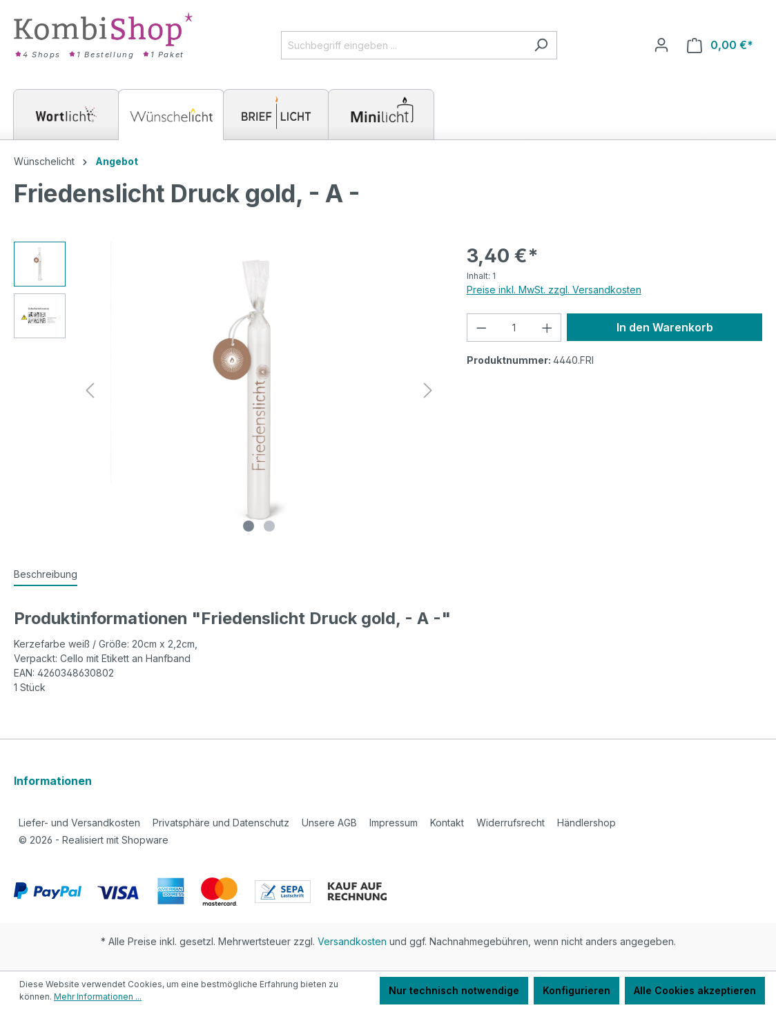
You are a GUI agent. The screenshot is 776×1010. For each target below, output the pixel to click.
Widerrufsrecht (510, 822)
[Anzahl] (513, 327)
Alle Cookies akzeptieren (695, 990)
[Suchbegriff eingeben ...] (403, 45)
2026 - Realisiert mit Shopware (93, 840)
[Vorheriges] (89, 390)
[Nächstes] (428, 390)
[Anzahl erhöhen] (547, 327)
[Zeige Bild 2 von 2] (269, 526)
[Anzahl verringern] (481, 327)
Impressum (393, 822)
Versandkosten (352, 941)
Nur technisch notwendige (454, 990)
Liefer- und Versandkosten (79, 822)
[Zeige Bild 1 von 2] (248, 526)
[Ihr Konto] (661, 45)
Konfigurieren (576, 990)
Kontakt (447, 822)
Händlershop (586, 822)
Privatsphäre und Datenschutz (221, 822)
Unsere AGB (329, 822)
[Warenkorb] (720, 45)
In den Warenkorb (665, 327)
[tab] (45, 574)
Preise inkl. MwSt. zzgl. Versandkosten (554, 289)
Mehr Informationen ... (98, 996)
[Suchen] (541, 45)
